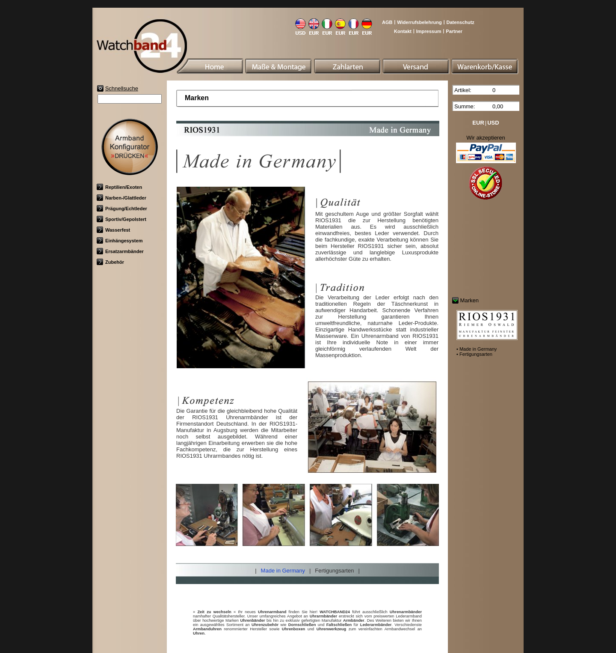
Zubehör (110, 262)
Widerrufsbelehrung (419, 22)
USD (493, 122)
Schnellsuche (121, 88)
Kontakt (403, 31)
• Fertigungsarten (474, 354)
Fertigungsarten (334, 570)
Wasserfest (113, 230)
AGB (387, 22)
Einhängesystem (119, 240)
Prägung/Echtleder (122, 208)
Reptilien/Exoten (119, 187)
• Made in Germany (476, 349)
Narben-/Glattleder (121, 197)
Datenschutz (460, 22)
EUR (478, 122)
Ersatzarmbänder (120, 251)
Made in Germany (283, 570)
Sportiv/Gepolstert (121, 219)
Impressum (428, 31)
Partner (454, 31)
